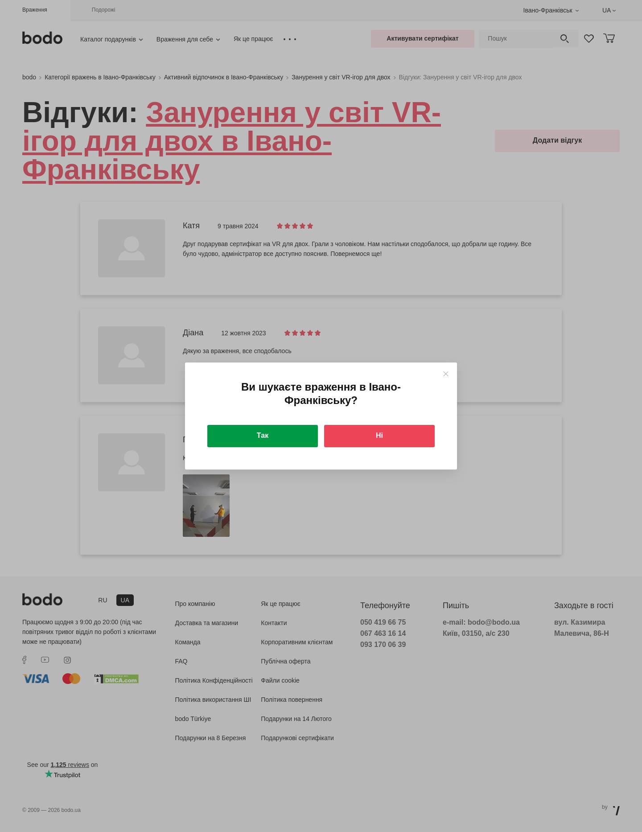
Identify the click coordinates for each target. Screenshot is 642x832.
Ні (379, 435)
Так (262, 435)
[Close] (445, 373)
